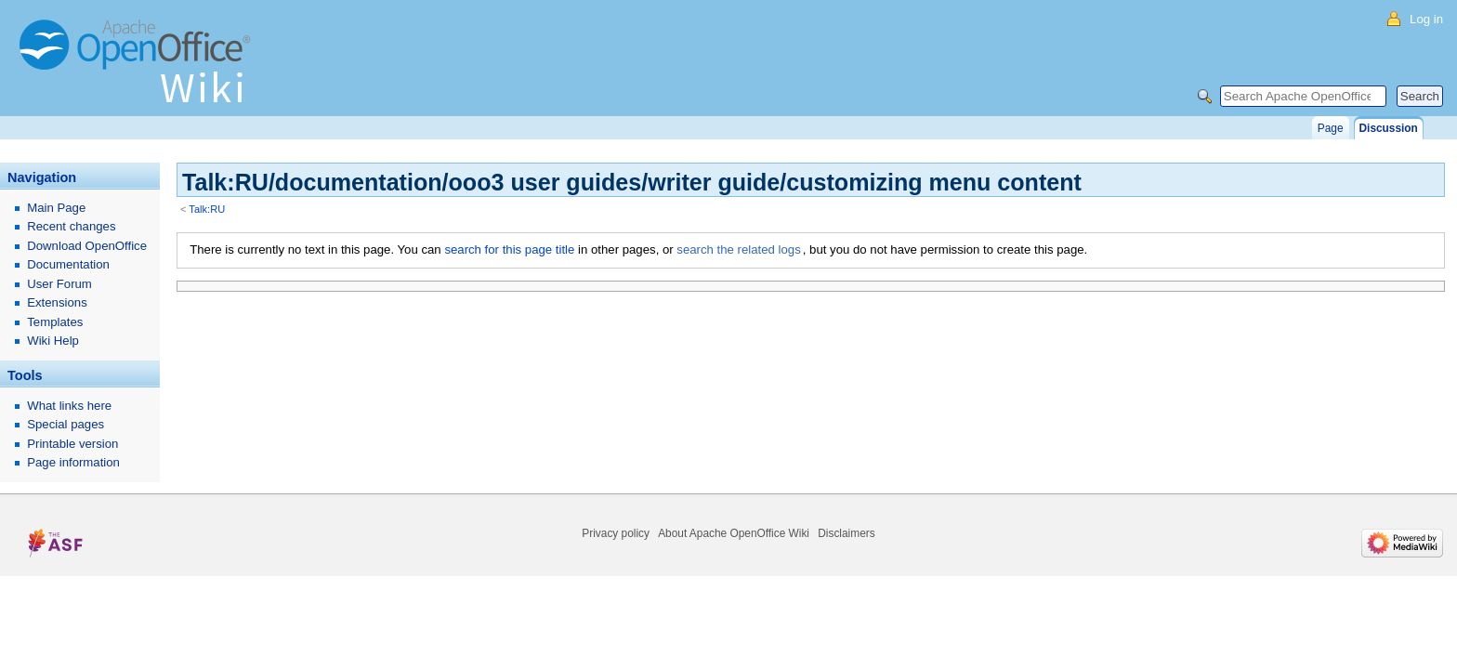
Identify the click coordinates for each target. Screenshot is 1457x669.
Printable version (72, 444)
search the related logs (738, 249)
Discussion (1388, 128)
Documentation (68, 264)
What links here (69, 406)
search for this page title (509, 249)
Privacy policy (616, 533)
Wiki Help (53, 341)
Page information (73, 462)
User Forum (59, 284)
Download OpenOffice (87, 246)
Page (1331, 128)
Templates (55, 322)
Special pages (65, 424)
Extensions (57, 302)
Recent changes (71, 226)
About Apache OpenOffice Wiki (733, 533)
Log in (1426, 19)
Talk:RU (207, 209)
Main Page (56, 208)
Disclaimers (846, 533)
